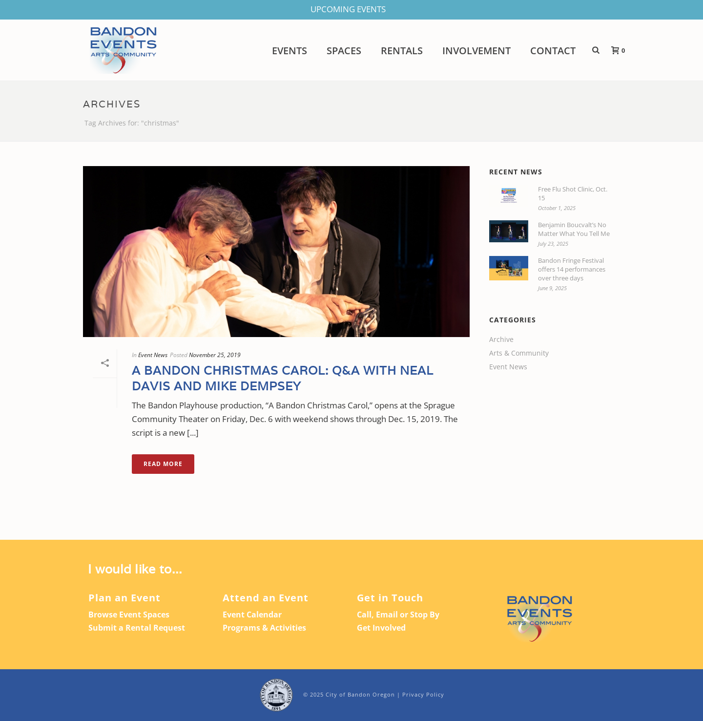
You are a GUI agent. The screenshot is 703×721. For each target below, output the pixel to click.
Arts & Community (519, 353)
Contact (553, 51)
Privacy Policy (423, 694)
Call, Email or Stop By (398, 614)
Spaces (344, 51)
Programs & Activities (264, 627)
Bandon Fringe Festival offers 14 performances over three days (571, 269)
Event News (152, 355)
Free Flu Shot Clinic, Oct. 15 (572, 193)
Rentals (402, 51)
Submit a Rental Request (136, 627)
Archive (501, 339)
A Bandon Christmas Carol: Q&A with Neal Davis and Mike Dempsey (283, 378)
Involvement (476, 51)
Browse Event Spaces (128, 614)
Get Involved (381, 627)
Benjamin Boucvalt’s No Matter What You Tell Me (574, 229)
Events (289, 51)
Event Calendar (252, 614)
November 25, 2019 (215, 355)
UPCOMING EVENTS (348, 9)
